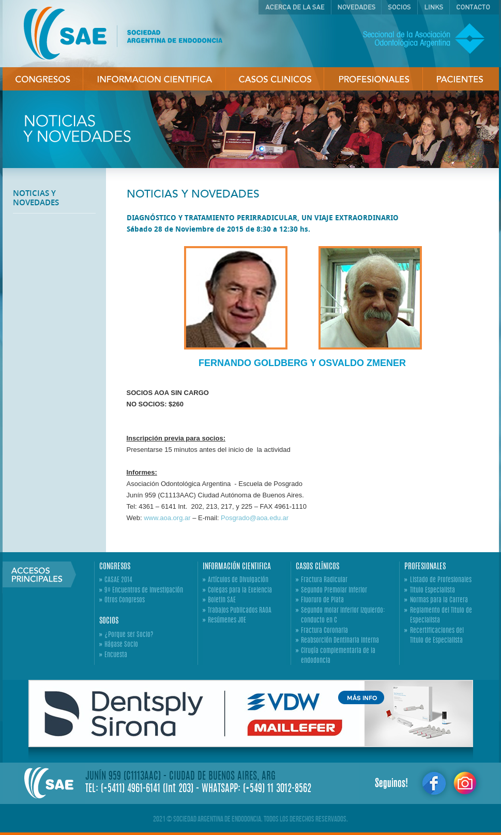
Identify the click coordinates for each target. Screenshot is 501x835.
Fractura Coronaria (324, 631)
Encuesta (115, 655)
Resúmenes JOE (227, 620)
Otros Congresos (124, 600)
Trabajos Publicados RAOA (239, 611)
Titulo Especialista (432, 590)
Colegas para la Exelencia (240, 590)
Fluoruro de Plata (322, 600)
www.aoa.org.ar (167, 518)
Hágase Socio (121, 645)
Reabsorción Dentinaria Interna (340, 640)
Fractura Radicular (324, 580)
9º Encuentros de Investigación (143, 590)
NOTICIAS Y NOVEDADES (36, 197)
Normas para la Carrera (439, 600)
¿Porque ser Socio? (128, 635)
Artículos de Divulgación (238, 580)
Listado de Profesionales (441, 580)
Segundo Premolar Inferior (334, 590)
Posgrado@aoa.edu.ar (255, 518)
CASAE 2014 (118, 580)
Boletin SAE (222, 600)
